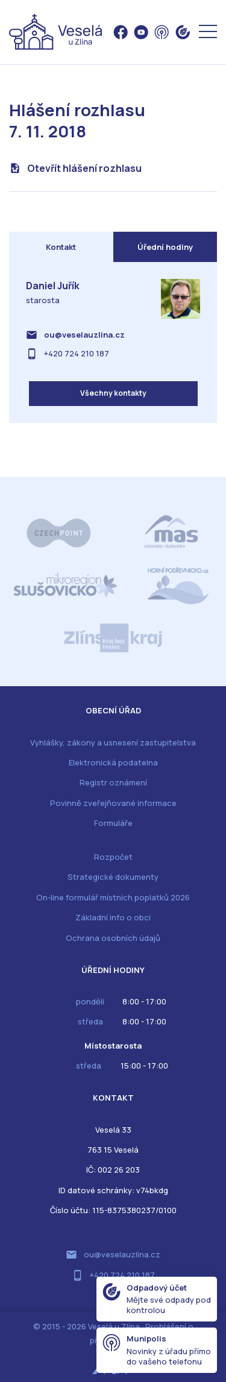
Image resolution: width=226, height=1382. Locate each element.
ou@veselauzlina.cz (84, 334)
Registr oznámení (113, 782)
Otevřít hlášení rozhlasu (84, 168)
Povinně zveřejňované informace (113, 802)
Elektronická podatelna (113, 762)
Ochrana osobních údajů (113, 937)
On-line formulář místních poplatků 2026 (113, 897)
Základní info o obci (113, 917)
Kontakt (61, 246)
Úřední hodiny (165, 246)
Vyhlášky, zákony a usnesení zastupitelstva (113, 742)
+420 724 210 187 (76, 353)
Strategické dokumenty (113, 876)
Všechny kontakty (113, 393)
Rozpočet (113, 856)
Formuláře (113, 822)
